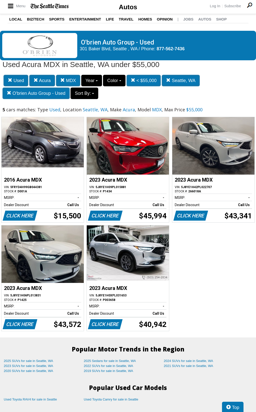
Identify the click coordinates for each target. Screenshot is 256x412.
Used (16, 80)
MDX (68, 80)
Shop (221, 19)
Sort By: (84, 93)
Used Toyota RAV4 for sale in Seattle (30, 399)
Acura (42, 80)
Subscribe (232, 6)
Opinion (164, 19)
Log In (215, 6)
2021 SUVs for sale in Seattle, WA (188, 366)
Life (110, 19)
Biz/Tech (35, 19)
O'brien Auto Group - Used (36, 93)
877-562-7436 (171, 48)
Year (92, 80)
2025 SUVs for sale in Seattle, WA (28, 361)
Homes (145, 19)
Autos (128, 7)
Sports (56, 19)
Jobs (188, 19)
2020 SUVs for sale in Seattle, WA (28, 371)
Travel (126, 19)
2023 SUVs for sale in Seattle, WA (28, 366)
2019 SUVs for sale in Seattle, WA (108, 371)
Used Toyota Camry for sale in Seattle (111, 399)
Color (114, 80)
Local (15, 19)
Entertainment (85, 19)
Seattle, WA (180, 80)
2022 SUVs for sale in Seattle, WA (108, 366)
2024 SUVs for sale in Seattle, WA (188, 361)
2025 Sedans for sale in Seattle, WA (110, 361)
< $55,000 (144, 80)
